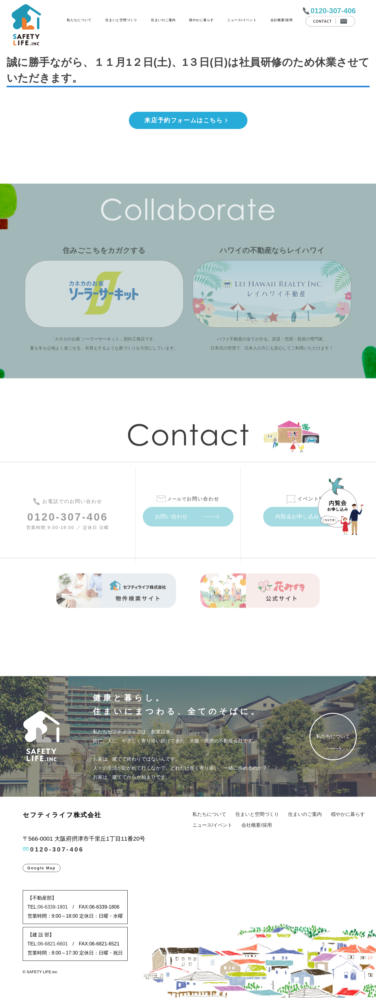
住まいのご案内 (163, 20)
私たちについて (79, 20)
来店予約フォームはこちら (183, 120)
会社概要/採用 (281, 20)
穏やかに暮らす (201, 20)
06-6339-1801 (53, 906)
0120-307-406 (332, 11)
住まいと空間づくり (121, 20)
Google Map (42, 868)
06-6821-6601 (53, 943)
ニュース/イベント (242, 20)
